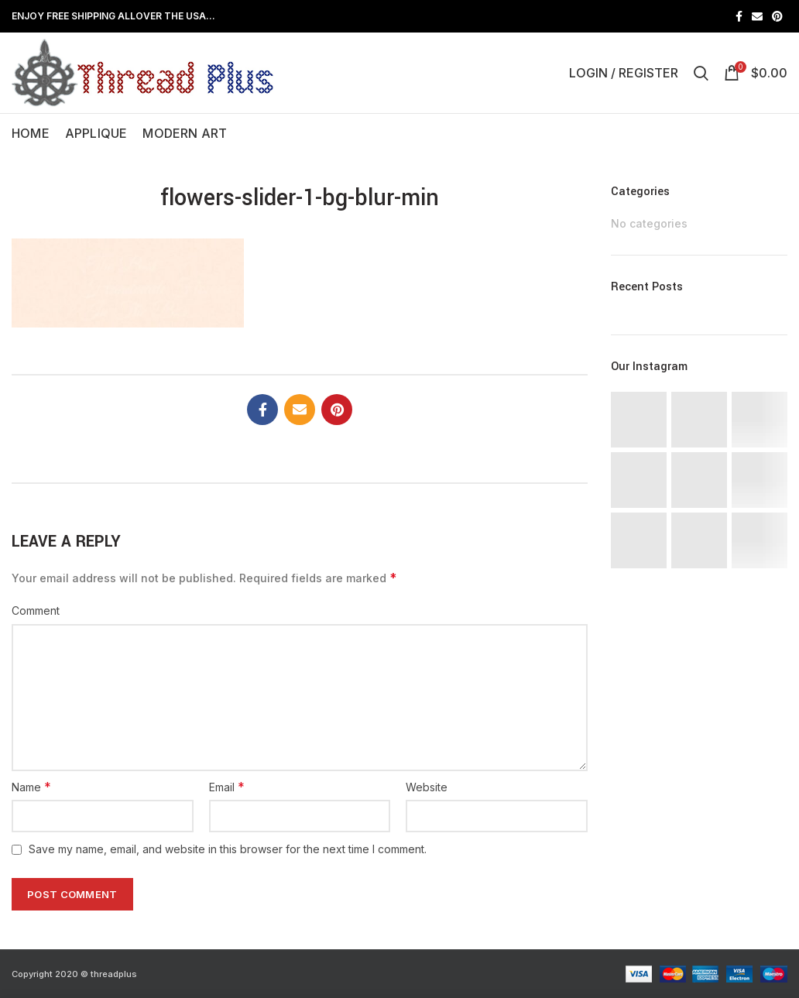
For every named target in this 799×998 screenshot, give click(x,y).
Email (227, 786)
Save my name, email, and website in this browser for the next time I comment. (228, 849)
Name (31, 786)
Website (427, 787)
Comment (36, 610)
